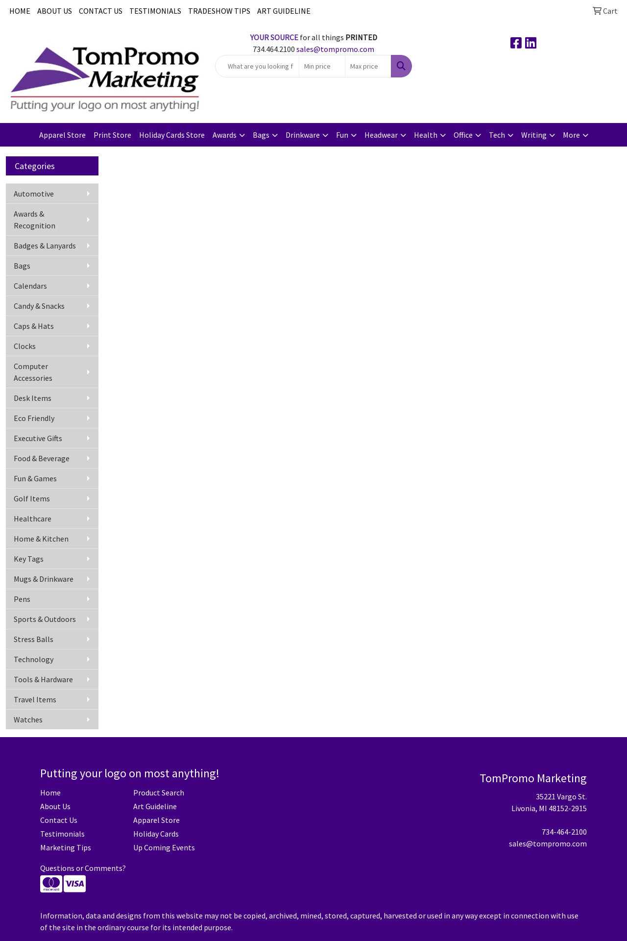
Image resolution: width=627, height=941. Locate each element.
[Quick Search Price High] (368, 66)
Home (50, 792)
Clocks (25, 346)
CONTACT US (100, 11)
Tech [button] (497, 135)
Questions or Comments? (83, 868)
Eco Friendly (34, 418)
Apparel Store (62, 135)
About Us (55, 806)
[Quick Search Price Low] (322, 66)
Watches (28, 719)
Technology (33, 659)
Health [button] (425, 135)
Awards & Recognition (34, 219)
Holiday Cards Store (172, 135)
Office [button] (463, 135)
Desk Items (32, 398)
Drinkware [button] (303, 135)
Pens (22, 599)
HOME (19, 11)
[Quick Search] (257, 66)
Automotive (34, 193)
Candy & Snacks (39, 306)
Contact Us (58, 820)
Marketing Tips (65, 847)
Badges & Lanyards (45, 245)
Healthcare (32, 518)
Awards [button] (225, 135)
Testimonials (62, 834)
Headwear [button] (381, 135)
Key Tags (29, 559)
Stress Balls (33, 639)
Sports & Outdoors (45, 619)
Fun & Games (35, 478)
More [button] (571, 135)
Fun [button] (342, 135)
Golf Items (32, 498)
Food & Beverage (42, 458)
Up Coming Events (164, 847)
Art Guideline (155, 806)
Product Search (158, 792)
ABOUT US (54, 11)
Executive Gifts (38, 438)
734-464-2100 (564, 832)
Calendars (30, 286)
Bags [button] (261, 135)
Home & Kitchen (41, 539)
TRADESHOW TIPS (219, 11)
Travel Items (35, 699)
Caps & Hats (34, 326)
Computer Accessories (33, 372)
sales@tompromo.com (335, 49)
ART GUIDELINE (284, 11)
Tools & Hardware (43, 679)
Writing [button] (534, 135)
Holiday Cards (156, 834)
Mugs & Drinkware (43, 579)
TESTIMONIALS (155, 11)
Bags (22, 266)
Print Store (112, 135)
